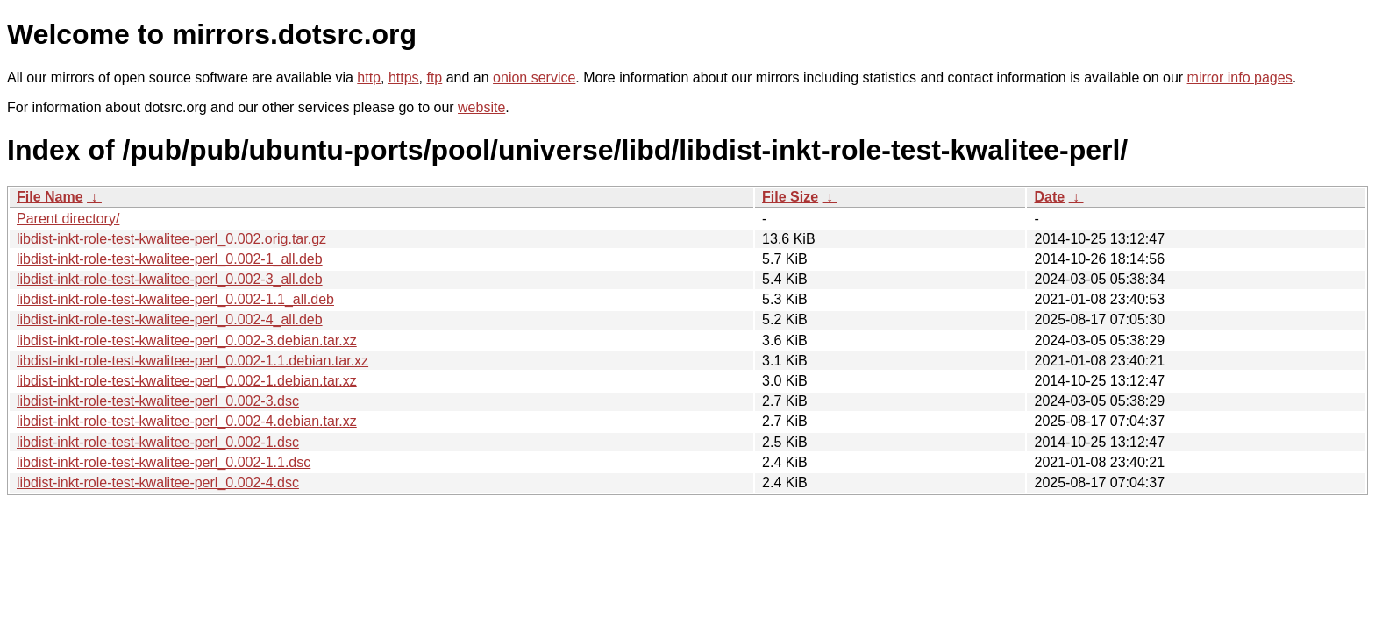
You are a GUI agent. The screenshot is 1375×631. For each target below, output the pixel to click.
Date (1049, 196)
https (403, 77)
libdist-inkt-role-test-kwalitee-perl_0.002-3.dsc (158, 400)
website (481, 107)
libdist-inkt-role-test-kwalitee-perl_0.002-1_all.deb (170, 259)
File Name (50, 196)
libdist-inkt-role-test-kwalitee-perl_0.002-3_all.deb (170, 279)
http (369, 77)
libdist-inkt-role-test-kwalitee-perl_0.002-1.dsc (158, 442)
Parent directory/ (68, 218)
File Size (790, 196)
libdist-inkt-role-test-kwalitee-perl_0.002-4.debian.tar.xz (187, 421)
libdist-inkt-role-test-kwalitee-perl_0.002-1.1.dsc (163, 462)
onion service (534, 77)
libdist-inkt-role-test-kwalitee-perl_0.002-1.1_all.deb (175, 299)
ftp (434, 77)
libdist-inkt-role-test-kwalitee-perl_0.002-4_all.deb (170, 319)
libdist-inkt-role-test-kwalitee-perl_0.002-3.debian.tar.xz (187, 340)
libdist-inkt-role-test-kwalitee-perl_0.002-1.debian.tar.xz (187, 380)
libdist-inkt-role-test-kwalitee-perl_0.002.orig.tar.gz (171, 238)
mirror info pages (1240, 77)
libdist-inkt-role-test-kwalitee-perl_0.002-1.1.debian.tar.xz (192, 360)
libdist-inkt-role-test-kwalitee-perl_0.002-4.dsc (158, 482)
